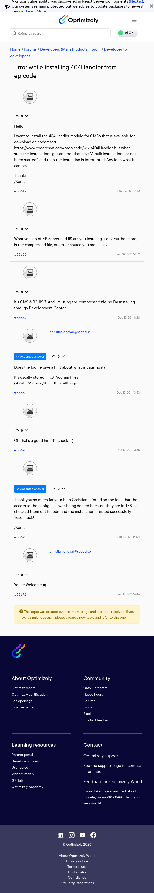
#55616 (20, 191)
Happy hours (93, 694)
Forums (30, 49)
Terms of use (77, 866)
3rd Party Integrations (77, 882)
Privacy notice (77, 861)
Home (15, 49)
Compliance (77, 877)
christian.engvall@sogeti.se (70, 331)
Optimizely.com (23, 687)
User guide (20, 767)
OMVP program (95, 687)
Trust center (77, 872)
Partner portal (22, 754)
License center (23, 707)
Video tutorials (23, 773)
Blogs (87, 707)
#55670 (20, 450)
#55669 (20, 392)
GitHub (17, 780)
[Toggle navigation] (134, 20)
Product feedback (97, 720)
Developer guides (25, 761)
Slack (87, 713)
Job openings (22, 700)
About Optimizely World (77, 855)
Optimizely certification (30, 694)
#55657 (20, 317)
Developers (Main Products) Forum (70, 49)
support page (109, 765)
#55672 (20, 594)
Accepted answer (30, 356)
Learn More (36, 11)
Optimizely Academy (27, 786)
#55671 (20, 537)
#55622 (20, 254)
